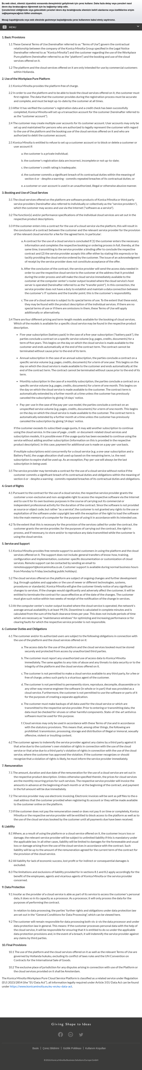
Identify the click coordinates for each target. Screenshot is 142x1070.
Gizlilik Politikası (72, 1048)
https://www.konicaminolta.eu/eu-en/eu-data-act (41, 986)
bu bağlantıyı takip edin (55, 6)
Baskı (35, 1048)
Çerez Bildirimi (51, 1048)
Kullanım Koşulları (95, 1048)
